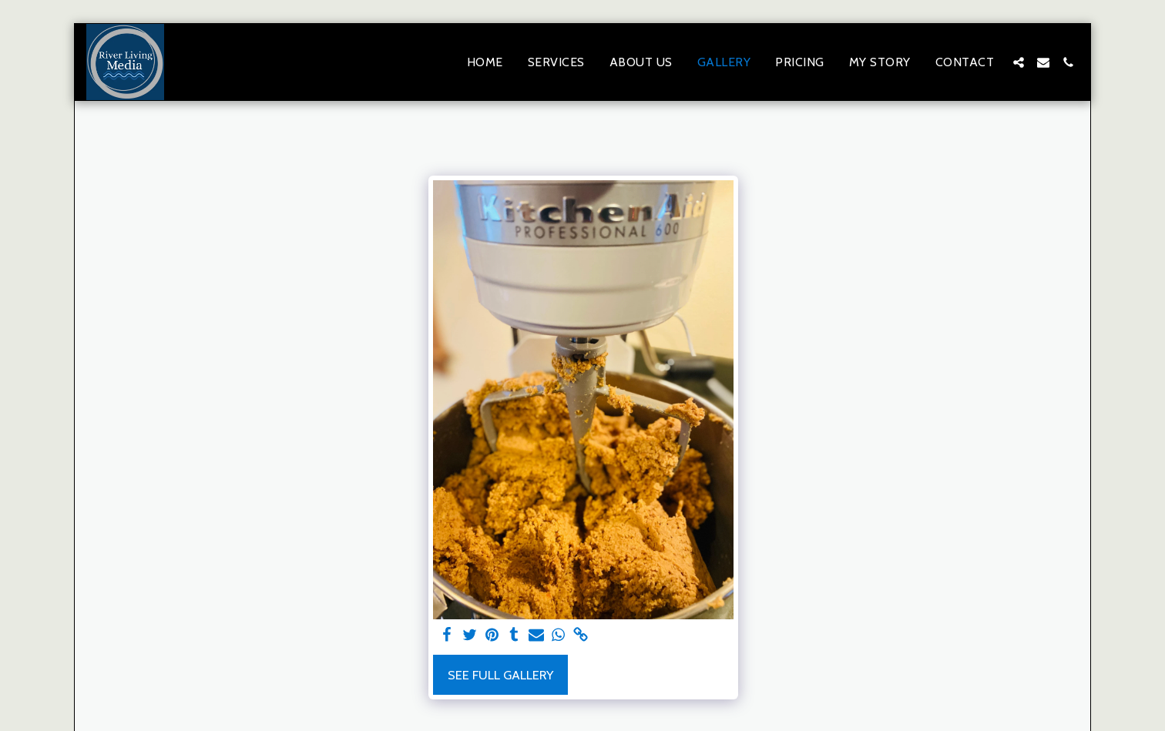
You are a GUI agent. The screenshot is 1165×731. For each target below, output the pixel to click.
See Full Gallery (500, 674)
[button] (1018, 62)
